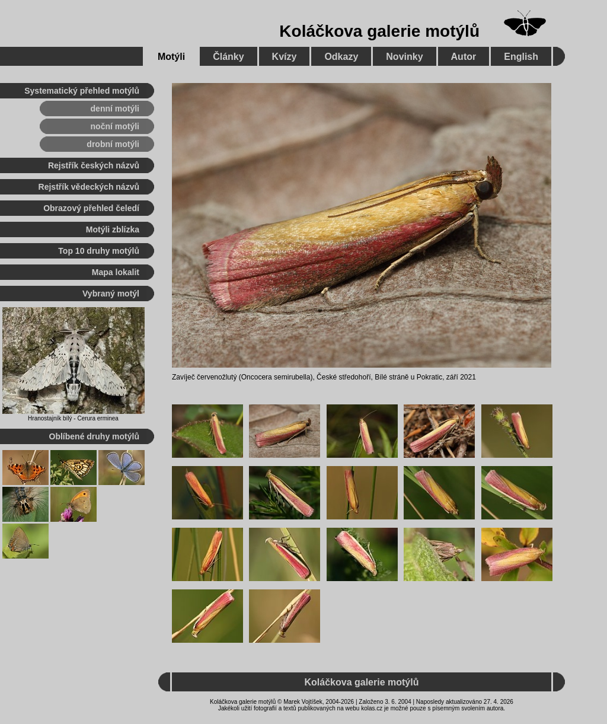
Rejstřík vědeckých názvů (89, 187)
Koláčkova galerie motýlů (379, 31)
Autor (464, 57)
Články (228, 57)
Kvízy (284, 57)
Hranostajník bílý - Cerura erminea (73, 418)
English (521, 57)
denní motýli (115, 108)
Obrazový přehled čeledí (91, 208)
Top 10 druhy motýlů (98, 251)
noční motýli (115, 126)
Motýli (171, 57)
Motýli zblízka (112, 229)
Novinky (404, 57)
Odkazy (341, 57)
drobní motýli (113, 144)
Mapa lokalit (115, 272)
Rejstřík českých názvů (93, 165)
